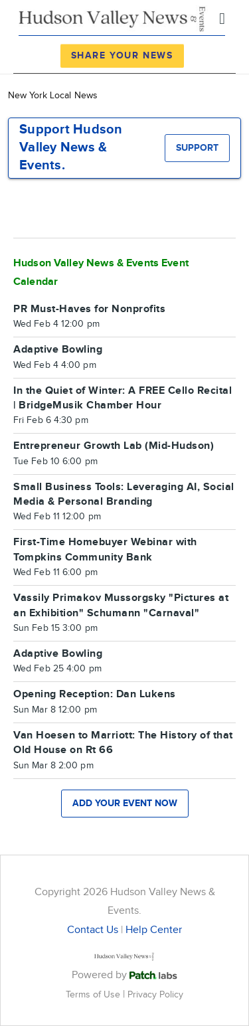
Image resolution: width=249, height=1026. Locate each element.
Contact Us (92, 930)
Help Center (153, 930)
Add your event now (124, 803)
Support (197, 147)
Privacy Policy (155, 994)
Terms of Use (94, 994)
